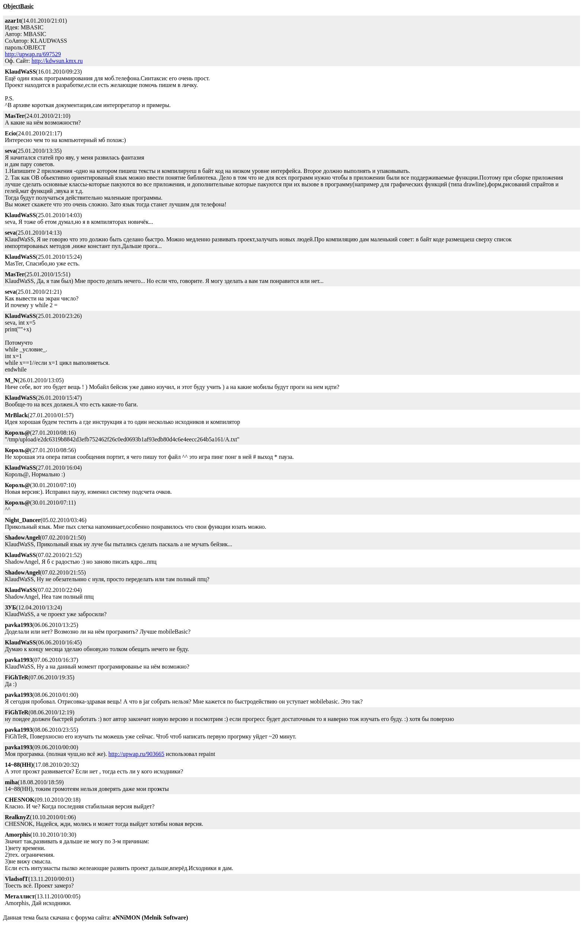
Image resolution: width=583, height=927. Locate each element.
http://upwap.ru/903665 (136, 754)
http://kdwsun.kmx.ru (57, 61)
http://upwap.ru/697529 (33, 54)
